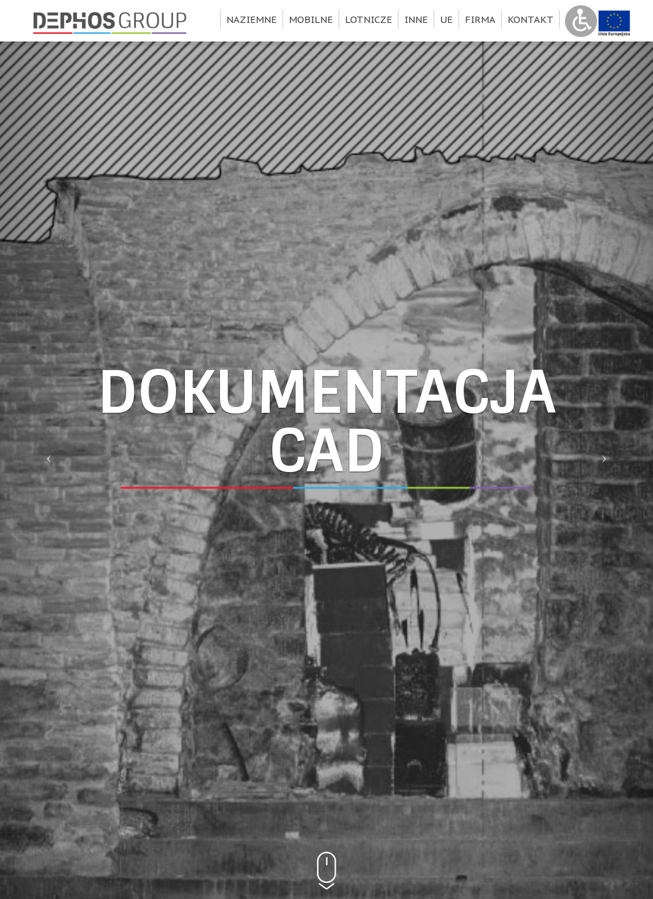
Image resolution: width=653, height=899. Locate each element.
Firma (480, 19)
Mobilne (311, 19)
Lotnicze (368, 19)
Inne (416, 19)
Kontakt (531, 19)
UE (446, 19)
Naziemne (251, 19)
